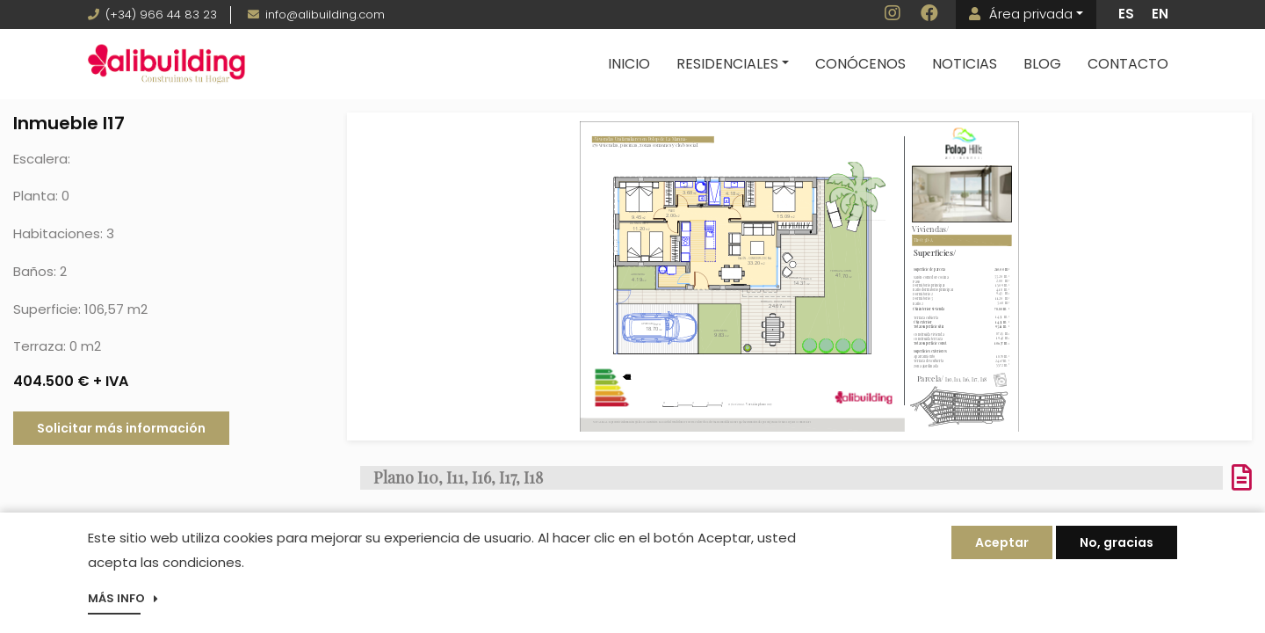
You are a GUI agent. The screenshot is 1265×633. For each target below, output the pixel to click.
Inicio (629, 64)
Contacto (1128, 64)
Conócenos (860, 64)
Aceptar (1002, 544)
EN (1160, 13)
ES (1126, 13)
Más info (116, 600)
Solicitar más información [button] (121, 428)
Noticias (964, 64)
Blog (1042, 64)
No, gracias (1116, 544)
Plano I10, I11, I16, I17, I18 (458, 477)
